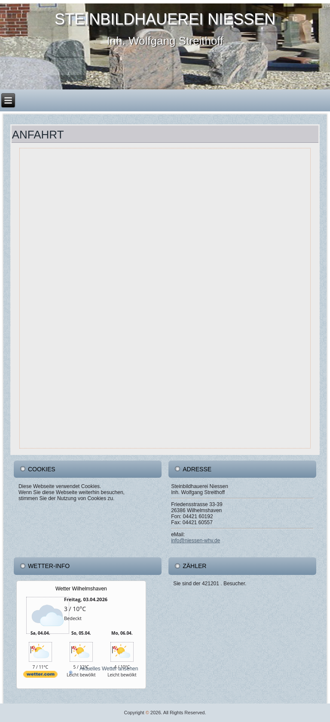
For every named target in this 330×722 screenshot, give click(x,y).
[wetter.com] (40, 681)
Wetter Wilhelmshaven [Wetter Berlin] (81, 589)
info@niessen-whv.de (195, 541)
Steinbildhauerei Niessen (165, 19)
